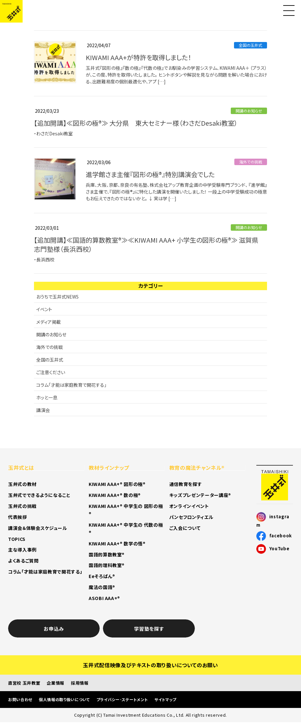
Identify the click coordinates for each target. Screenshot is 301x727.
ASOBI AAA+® (104, 598)
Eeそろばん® (102, 576)
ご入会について (185, 528)
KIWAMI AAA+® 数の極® (115, 495)
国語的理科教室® (107, 565)
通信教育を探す (185, 484)
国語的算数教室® (107, 554)
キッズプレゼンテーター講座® (200, 495)
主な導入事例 (22, 549)
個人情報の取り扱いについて (64, 699)
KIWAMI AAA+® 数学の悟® (117, 543)
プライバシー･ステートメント (122, 699)
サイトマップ (165, 699)
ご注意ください (50, 372)
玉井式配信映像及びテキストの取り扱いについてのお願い (150, 665)
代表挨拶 (17, 517)
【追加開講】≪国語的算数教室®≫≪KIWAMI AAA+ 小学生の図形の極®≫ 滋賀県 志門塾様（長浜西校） (149, 244)
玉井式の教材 (22, 484)
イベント (44, 309)
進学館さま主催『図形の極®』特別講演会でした (150, 174)
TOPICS (17, 539)
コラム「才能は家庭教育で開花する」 (71, 385)
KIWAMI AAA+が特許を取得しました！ (138, 57)
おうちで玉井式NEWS (57, 296)
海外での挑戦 (250, 161)
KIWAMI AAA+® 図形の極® (117, 484)
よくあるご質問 (23, 560)
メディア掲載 (48, 322)
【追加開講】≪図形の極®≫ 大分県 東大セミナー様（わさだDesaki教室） (136, 123)
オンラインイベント (189, 506)
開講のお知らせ (249, 110)
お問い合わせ (20, 699)
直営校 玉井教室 (24, 683)
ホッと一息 (46, 397)
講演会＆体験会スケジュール (37, 528)
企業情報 (55, 683)
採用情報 (80, 683)
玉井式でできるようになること (39, 495)
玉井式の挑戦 (22, 506)
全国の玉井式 (250, 45)
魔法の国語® (102, 587)
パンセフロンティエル (191, 517)
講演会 (43, 410)
